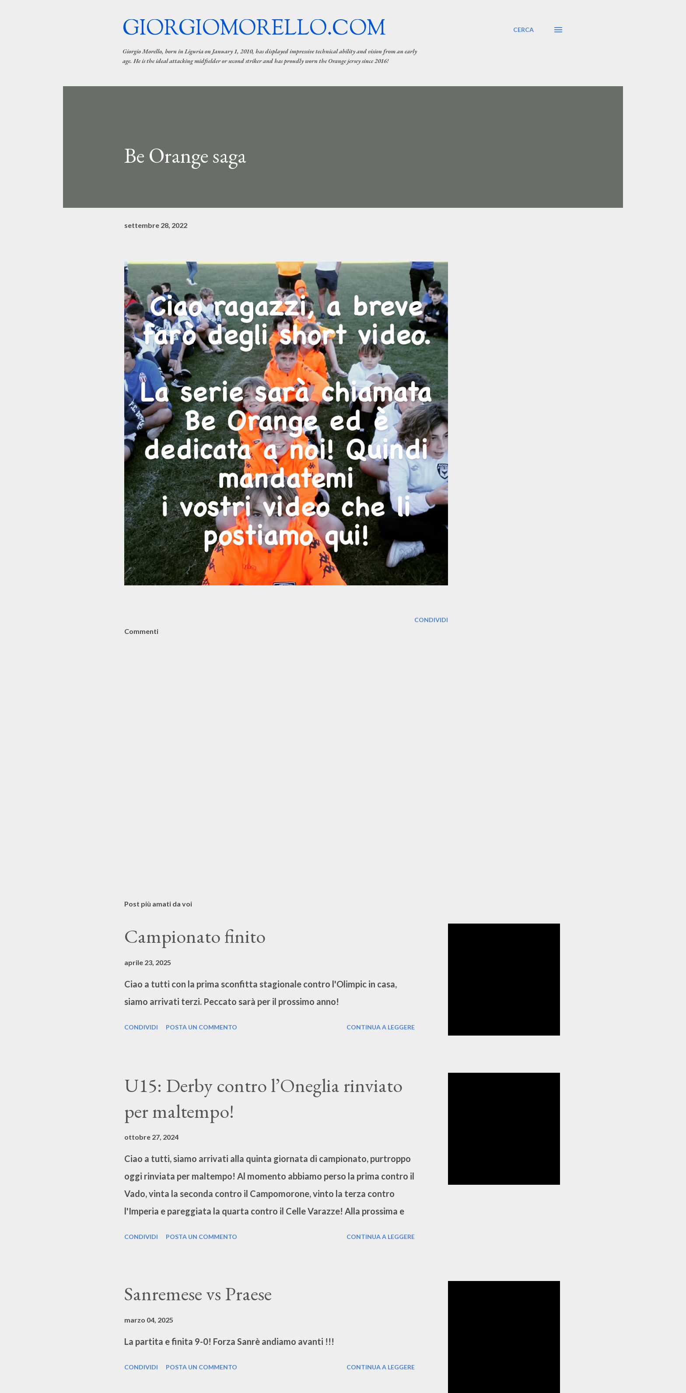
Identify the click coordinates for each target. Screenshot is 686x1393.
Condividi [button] (431, 619)
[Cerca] (523, 29)
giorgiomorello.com (254, 29)
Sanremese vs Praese (198, 1293)
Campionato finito (195, 936)
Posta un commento (201, 1027)
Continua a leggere (380, 1027)
